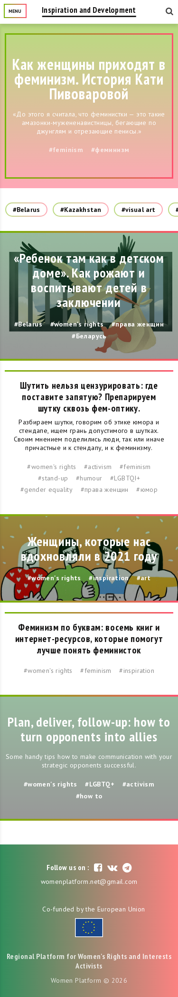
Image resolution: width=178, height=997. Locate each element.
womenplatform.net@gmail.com (89, 881)
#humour (89, 478)
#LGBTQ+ (99, 784)
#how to (89, 796)
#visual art (138, 209)
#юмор (147, 489)
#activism (98, 466)
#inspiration (109, 578)
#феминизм (110, 149)
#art (144, 578)
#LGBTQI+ (125, 478)
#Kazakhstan (80, 209)
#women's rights (77, 324)
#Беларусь (89, 336)
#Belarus (26, 209)
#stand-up (53, 478)
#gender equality (46, 489)
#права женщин (138, 324)
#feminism (66, 149)
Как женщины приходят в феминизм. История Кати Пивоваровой (89, 79)
